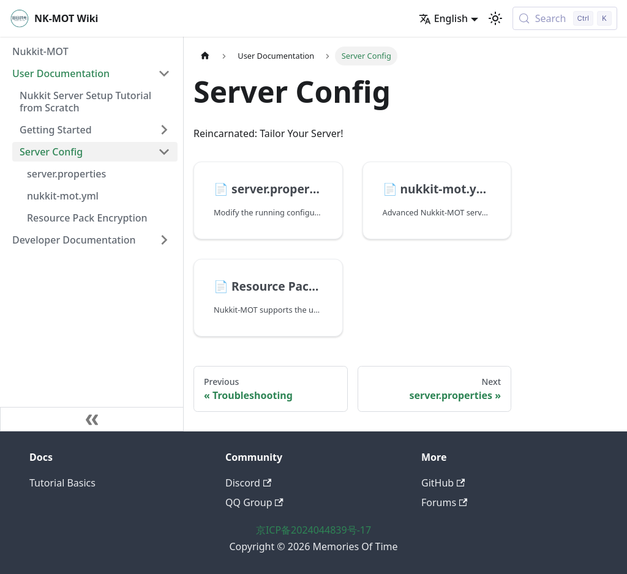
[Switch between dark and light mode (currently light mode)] (495, 18)
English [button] (443, 18)
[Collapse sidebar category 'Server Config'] (164, 152)
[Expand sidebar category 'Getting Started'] (164, 130)
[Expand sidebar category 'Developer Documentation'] (164, 240)
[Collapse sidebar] (92, 419)
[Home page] (205, 56)
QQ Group (254, 502)
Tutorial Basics (62, 483)
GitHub (443, 483)
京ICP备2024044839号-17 (313, 530)
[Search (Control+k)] (564, 18)
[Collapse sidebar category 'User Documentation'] (164, 73)
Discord (248, 483)
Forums (444, 502)
